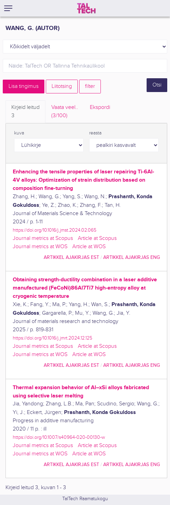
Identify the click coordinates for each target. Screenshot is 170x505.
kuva (19, 133)
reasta (95, 133)
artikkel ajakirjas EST (71, 257)
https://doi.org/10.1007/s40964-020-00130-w (59, 437)
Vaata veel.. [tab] (64, 112)
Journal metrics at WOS (40, 246)
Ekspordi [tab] (100, 107)
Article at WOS (89, 246)
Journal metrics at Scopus (43, 238)
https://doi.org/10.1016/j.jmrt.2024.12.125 (52, 338)
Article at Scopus (97, 238)
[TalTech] (86, 8)
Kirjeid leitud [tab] (25, 112)
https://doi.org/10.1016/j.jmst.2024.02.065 (54, 230)
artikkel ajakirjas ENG (131, 257)
